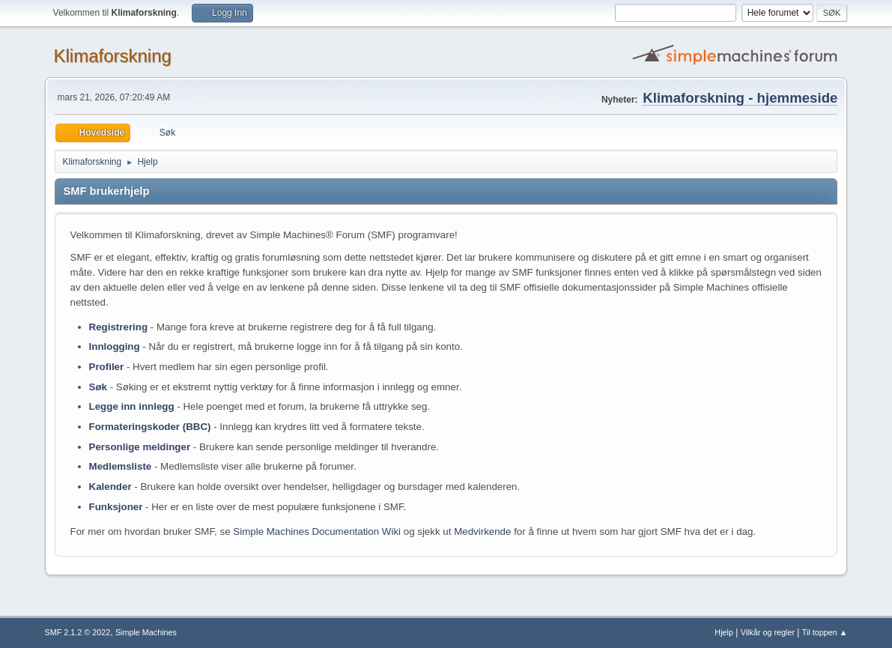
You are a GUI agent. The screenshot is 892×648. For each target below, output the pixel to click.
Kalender (110, 486)
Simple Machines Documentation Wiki (317, 531)
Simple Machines (146, 632)
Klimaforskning (113, 56)
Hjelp (723, 632)
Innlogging (114, 346)
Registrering (118, 327)
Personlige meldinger (140, 446)
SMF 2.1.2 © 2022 (78, 632)
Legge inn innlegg (132, 406)
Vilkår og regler (768, 632)
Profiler (106, 366)
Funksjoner (116, 506)
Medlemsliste (120, 466)
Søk (98, 387)
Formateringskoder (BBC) (150, 426)
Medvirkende (482, 531)
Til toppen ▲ (825, 632)
